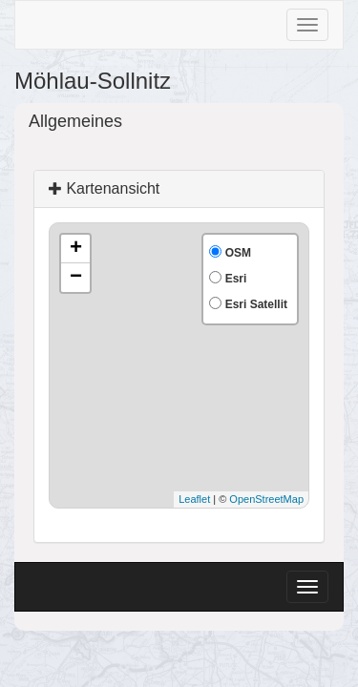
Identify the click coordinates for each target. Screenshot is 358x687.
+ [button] (76, 249)
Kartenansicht (104, 188)
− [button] (76, 277)
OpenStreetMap (266, 499)
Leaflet (194, 499)
